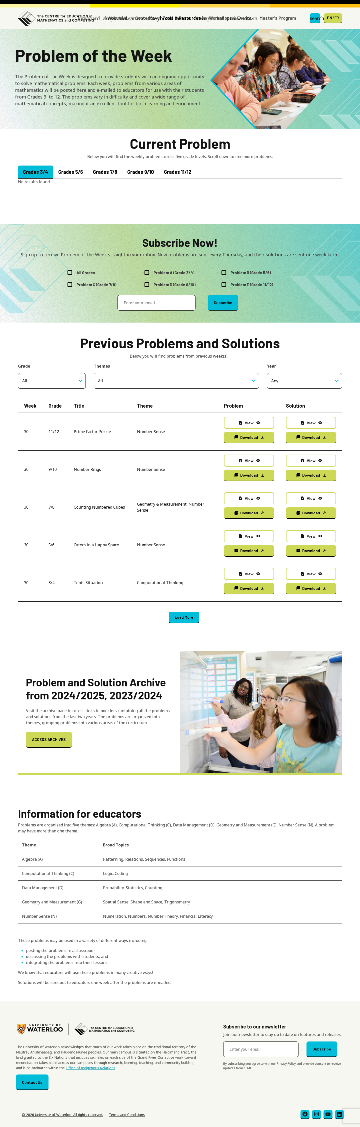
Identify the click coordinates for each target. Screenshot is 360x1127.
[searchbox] (158, 381)
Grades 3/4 (35, 172)
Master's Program (278, 18)
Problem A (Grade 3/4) (174, 272)
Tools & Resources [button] (181, 18)
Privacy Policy (286, 1063)
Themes (102, 366)
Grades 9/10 (140, 172)
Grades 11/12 (177, 172)
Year (271, 366)
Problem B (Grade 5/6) (250, 272)
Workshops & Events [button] (230, 18)
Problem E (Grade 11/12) (251, 284)
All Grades (85, 272)
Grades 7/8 (105, 172)
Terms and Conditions (127, 1114)
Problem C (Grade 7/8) (96, 284)
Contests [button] (144, 18)
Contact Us (32, 1082)
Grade (24, 366)
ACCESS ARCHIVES (49, 739)
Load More (184, 617)
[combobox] (176, 380)
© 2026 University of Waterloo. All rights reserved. (62, 1114)
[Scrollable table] (180, 882)
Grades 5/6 (70, 172)
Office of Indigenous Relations (90, 1067)
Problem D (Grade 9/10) (175, 284)
